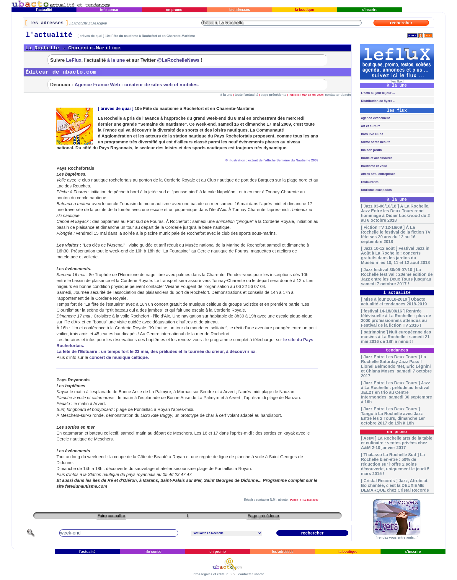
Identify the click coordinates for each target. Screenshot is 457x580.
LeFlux (73, 60)
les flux (397, 81)
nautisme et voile (373, 166)
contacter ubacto (338, 94)
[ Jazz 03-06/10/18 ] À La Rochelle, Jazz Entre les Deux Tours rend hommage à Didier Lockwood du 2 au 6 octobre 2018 (395, 213)
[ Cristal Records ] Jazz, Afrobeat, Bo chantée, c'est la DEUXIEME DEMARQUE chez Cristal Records (395, 485)
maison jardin (371, 150)
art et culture (370, 126)
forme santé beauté (375, 142)
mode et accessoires (376, 158)
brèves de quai (115, 108)
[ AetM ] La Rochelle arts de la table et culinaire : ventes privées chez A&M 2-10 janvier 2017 (396, 443)
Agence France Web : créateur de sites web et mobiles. (137, 84)
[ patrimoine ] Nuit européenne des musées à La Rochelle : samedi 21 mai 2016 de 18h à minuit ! (396, 337)
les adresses (239, 10)
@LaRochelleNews (178, 60)
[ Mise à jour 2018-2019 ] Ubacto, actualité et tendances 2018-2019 (394, 301)
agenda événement (375, 118)
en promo (174, 10)
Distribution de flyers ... (378, 101)
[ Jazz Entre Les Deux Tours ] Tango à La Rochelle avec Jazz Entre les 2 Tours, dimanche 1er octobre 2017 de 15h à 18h (393, 415)
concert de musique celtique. (119, 357)
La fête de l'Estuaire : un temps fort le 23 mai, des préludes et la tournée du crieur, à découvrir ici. (156, 351)
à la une (116, 60)
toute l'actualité (246, 94)
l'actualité (44, 10)
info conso (109, 10)
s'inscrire (369, 10)
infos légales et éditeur (210, 574)
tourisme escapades (376, 190)
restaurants (369, 182)
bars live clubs (371, 134)
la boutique (304, 10)
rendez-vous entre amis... (397, 537)
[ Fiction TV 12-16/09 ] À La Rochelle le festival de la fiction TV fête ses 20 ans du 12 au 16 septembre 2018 (396, 234)
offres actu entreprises (377, 174)
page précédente (273, 94)
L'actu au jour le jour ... (377, 93)
